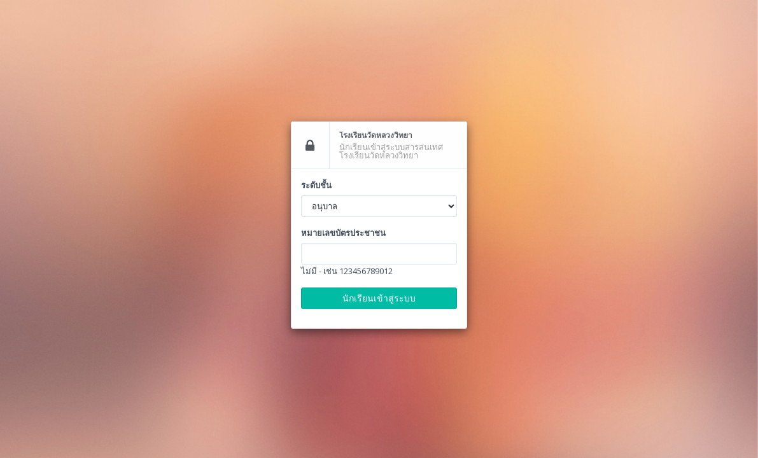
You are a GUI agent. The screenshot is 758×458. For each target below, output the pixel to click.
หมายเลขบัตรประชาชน (343, 224)
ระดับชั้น (316, 176)
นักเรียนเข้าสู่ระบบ (379, 289)
